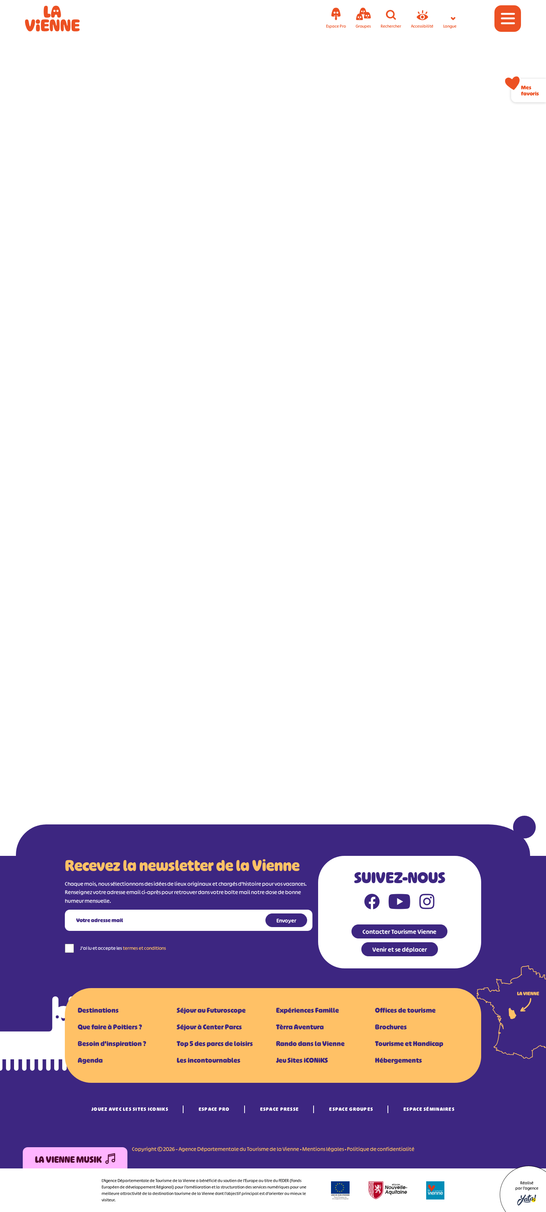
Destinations (98, 1010)
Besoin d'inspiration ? (112, 1043)
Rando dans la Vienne (310, 1043)
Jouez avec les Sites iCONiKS (129, 1109)
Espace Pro (214, 1109)
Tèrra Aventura (300, 1027)
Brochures (391, 1027)
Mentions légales (323, 1149)
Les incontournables (208, 1060)
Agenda (90, 1060)
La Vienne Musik (75, 1160)
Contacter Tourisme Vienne (399, 931)
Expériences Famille (307, 1010)
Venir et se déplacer (399, 949)
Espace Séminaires (429, 1109)
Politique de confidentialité (380, 1149)
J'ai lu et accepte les (123, 948)
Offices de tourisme (405, 1010)
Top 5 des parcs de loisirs (215, 1043)
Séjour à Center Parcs (209, 1027)
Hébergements (398, 1060)
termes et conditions (144, 948)
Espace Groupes (351, 1109)
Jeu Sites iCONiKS (302, 1060)
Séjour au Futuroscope (211, 1010)
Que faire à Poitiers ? (110, 1027)
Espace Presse (279, 1109)
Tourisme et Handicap (409, 1043)
